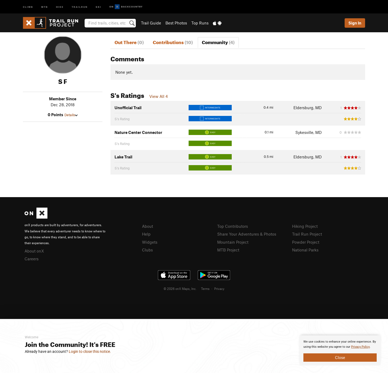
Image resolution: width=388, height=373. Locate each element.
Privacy (219, 288)
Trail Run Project (307, 234)
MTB (44, 6)
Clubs (147, 249)
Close (340, 357)
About (147, 226)
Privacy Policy (360, 347)
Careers (32, 258)
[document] (340, 350)
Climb (28, 6)
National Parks (305, 249)
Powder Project (305, 242)
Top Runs (200, 22)
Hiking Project (305, 226)
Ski (98, 6)
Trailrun (80, 6)
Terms (205, 288)
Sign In (354, 22)
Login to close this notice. (90, 351)
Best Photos (176, 22)
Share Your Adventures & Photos (246, 234)
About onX (34, 250)
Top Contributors (232, 226)
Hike (60, 6)
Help (146, 234)
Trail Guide (151, 22)
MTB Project (228, 249)
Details (71, 115)
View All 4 (158, 96)
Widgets (149, 242)
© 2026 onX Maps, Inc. (180, 288)
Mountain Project (232, 242)
